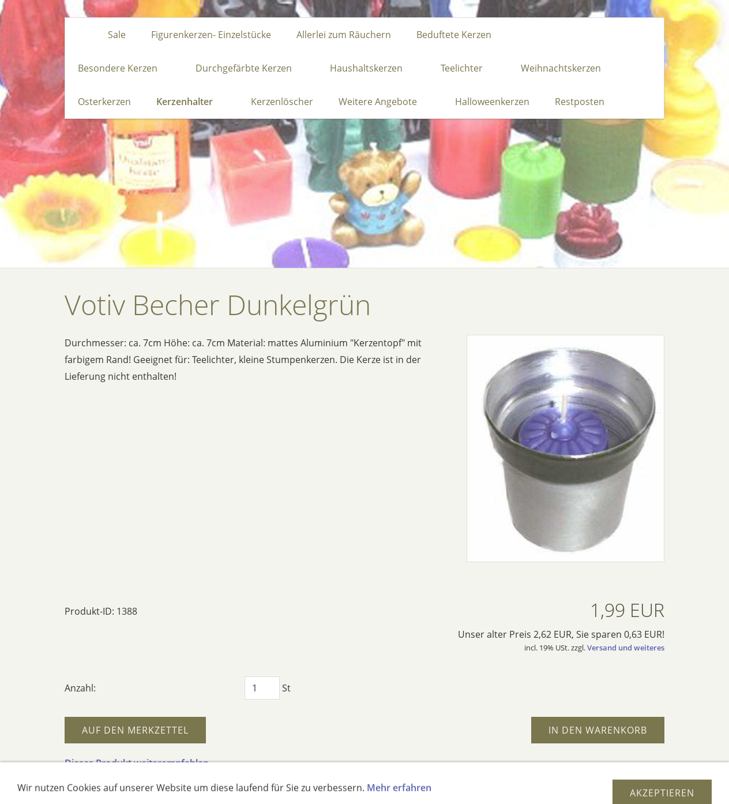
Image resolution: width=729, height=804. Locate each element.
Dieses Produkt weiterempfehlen (137, 763)
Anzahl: (80, 688)
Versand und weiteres (625, 647)
